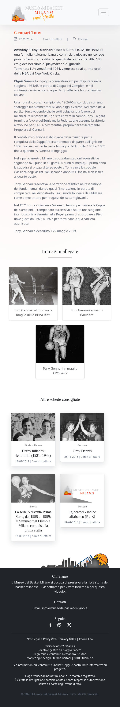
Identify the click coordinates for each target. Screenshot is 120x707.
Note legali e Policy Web (42, 639)
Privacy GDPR (67, 639)
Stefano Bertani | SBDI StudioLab (72, 658)
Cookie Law (86, 639)
